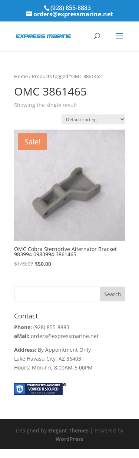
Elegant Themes (68, 430)
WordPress (69, 438)
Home (21, 76)
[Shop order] (93, 119)
